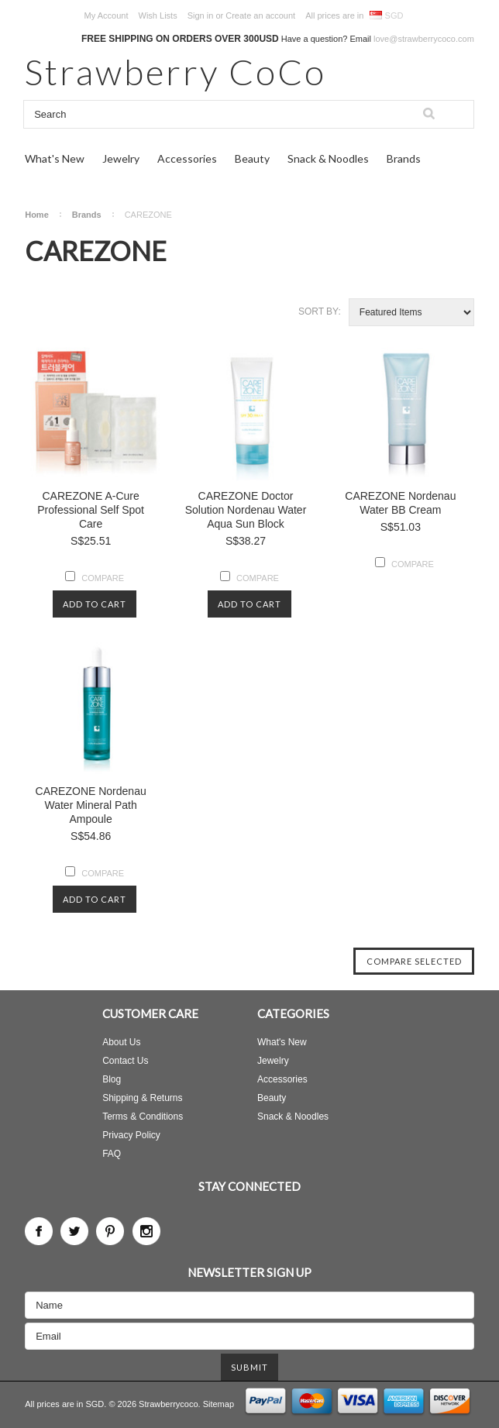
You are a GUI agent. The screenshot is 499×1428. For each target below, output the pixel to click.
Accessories (187, 158)
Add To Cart (94, 604)
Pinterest (110, 1231)
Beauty (252, 158)
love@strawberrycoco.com (423, 38)
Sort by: (319, 311)
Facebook (39, 1231)
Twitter (74, 1231)
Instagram (146, 1231)
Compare (102, 578)
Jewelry (120, 158)
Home (37, 214)
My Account (106, 15)
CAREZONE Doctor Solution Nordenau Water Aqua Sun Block (246, 510)
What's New (54, 158)
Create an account (260, 15)
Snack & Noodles (328, 158)
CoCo (175, 71)
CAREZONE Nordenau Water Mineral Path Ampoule (91, 805)
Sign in (201, 15)
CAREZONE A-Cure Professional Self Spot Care (90, 510)
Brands (404, 158)
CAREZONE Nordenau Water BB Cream (400, 503)
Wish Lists (158, 15)
